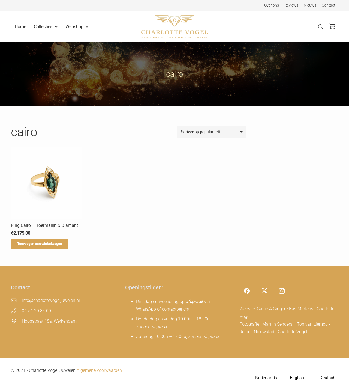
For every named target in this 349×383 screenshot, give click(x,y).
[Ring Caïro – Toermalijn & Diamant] (46, 183)
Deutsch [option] (327, 377)
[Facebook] (247, 291)
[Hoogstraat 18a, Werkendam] (16, 321)
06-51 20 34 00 (36, 310)
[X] (264, 291)
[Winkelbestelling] (211, 132)
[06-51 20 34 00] (16, 310)
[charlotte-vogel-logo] (174, 26)
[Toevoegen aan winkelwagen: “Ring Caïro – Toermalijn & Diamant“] (39, 244)
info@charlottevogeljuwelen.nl (51, 300)
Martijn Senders (277, 324)
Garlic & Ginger (271, 308)
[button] (55, 26)
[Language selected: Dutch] (291, 378)
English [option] (297, 377)
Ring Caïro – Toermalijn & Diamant (44, 225)
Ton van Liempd (312, 324)
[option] (292, 378)
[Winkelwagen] (332, 26)
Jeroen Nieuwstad (257, 331)
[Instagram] (281, 291)
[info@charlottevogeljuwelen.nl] (16, 300)
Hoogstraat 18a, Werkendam (49, 321)
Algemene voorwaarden (99, 370)
